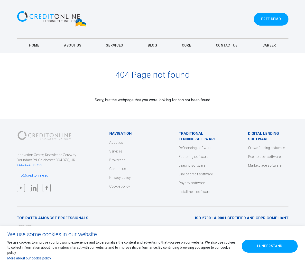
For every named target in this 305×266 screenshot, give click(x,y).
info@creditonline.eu (32, 175)
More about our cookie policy (29, 258)
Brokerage (117, 160)
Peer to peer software (264, 157)
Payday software (192, 183)
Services (115, 151)
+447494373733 (29, 165)
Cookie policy (119, 186)
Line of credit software (196, 174)
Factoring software (193, 157)
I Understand (269, 246)
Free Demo (271, 19)
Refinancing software (195, 148)
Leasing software (192, 165)
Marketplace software (264, 165)
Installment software (194, 192)
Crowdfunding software (266, 148)
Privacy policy (120, 178)
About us (116, 142)
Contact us (117, 169)
